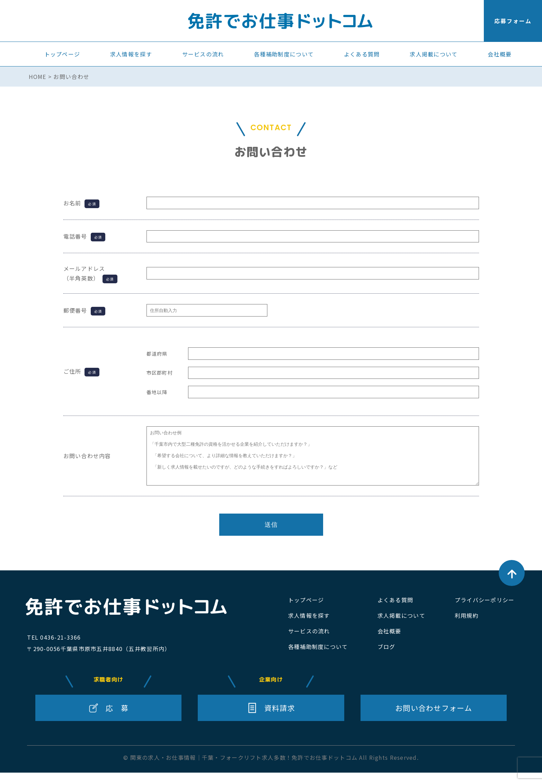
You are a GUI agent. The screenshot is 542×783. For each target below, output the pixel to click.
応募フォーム (513, 21)
